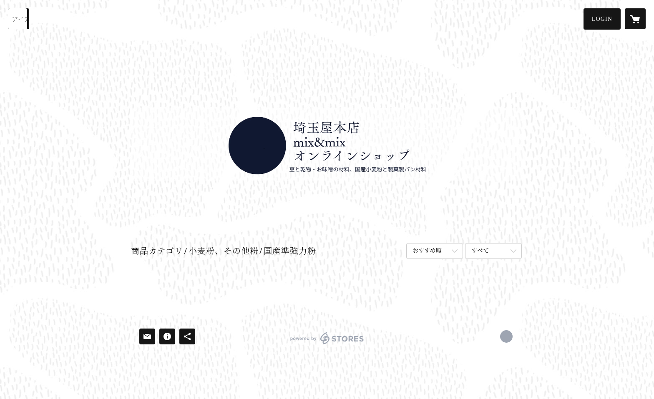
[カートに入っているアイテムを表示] (635, 18)
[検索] (18, 18)
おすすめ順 (427, 251)
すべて (480, 251)
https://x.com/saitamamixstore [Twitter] (506, 336)
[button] (602, 19)
